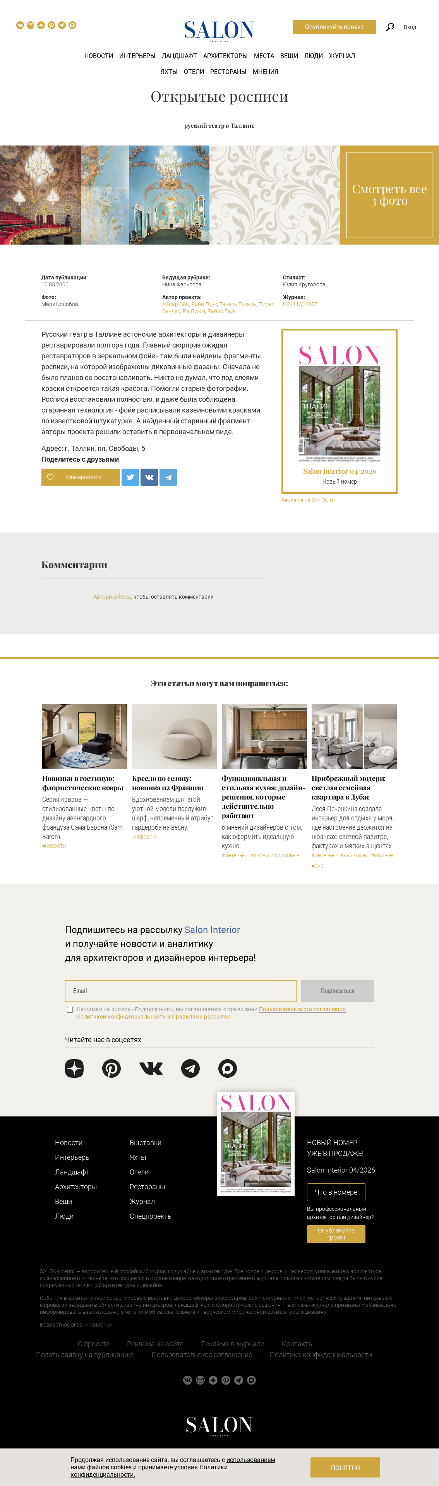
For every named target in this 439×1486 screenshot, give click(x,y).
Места (264, 56)
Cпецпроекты (151, 1216)
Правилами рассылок (201, 1016)
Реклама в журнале (232, 1344)
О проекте (93, 1344)
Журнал (342, 56)
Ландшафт (179, 56)
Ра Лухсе (194, 311)
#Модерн (382, 855)
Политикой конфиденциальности (121, 1016)
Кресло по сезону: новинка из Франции (168, 783)
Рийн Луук (204, 304)
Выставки (145, 1142)
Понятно (345, 1468)
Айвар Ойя (175, 304)
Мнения (265, 71)
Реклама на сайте (155, 1344)
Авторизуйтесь (112, 597)
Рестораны (228, 71)
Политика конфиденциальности (321, 1355)
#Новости (54, 846)
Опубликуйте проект (334, 27)
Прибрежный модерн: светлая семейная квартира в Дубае (349, 787)
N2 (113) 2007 (300, 304)
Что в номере (336, 1192)
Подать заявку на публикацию (85, 1355)
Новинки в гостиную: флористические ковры (82, 783)
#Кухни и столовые (275, 855)
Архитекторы (225, 56)
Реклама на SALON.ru (308, 500)
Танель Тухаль (238, 304)
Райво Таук (221, 311)
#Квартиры (354, 855)
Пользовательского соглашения (302, 1009)
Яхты (169, 71)
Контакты (298, 1344)
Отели (194, 71)
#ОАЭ (318, 866)
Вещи (289, 56)
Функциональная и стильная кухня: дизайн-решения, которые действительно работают (264, 797)
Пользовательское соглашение (202, 1355)
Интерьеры (137, 56)
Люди (313, 56)
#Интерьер (234, 855)
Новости (98, 56)
